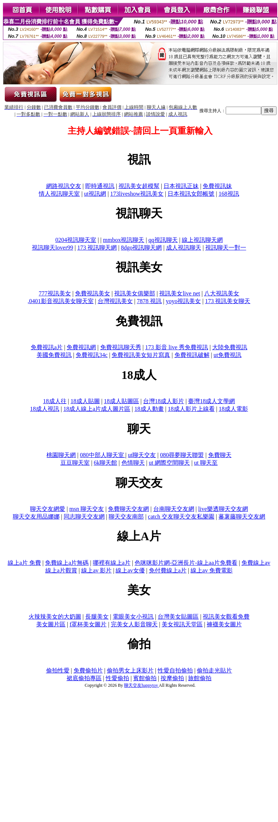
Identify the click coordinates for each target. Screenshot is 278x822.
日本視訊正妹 (181, 186)
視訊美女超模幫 (139, 186)
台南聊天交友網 (173, 509)
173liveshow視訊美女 (137, 194)
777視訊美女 (55, 293)
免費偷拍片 (88, 670)
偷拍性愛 (58, 670)
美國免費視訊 (54, 355)
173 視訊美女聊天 (227, 301)
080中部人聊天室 (102, 455)
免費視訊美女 (92, 293)
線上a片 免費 (24, 563)
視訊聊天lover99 (52, 247)
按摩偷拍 (172, 678)
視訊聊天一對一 (225, 247)
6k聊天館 (105, 463)
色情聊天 (133, 463)
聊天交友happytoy (141, 685)
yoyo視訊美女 (183, 301)
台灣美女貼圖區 (178, 616)
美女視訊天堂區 (182, 624)
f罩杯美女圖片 (88, 624)
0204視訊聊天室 (75, 240)
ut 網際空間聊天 (169, 463)
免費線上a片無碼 (67, 563)
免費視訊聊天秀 (120, 347)
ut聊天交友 (142, 455)
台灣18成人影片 (163, 401)
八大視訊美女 (221, 293)
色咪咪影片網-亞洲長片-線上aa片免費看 (186, 563)
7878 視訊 (149, 301)
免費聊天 (220, 455)
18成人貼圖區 (121, 401)
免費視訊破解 (192, 355)
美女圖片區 (50, 624)
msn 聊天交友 (86, 509)
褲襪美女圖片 (224, 624)
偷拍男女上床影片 (130, 670)
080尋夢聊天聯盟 (182, 455)
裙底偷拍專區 (84, 678)
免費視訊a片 (47, 347)
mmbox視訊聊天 (123, 240)
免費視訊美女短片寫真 (141, 355)
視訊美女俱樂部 (134, 293)
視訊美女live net (179, 293)
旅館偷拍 (199, 678)
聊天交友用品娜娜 (36, 516)
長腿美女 (97, 616)
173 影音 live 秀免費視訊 (176, 347)
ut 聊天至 (205, 463)
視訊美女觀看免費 (226, 616)
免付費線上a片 (168, 570)
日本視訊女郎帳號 (191, 194)
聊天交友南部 (126, 516)
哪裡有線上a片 (112, 563)
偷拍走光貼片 (214, 670)
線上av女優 (130, 570)
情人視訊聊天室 (59, 194)
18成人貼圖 (85, 401)
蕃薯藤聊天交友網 (241, 516)
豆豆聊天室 (75, 463)
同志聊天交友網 (84, 516)
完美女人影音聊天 (134, 624)
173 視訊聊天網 (97, 247)
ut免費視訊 (227, 355)
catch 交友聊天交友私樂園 (181, 516)
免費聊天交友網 (128, 509)
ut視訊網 (95, 194)
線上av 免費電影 (212, 570)
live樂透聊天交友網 (223, 509)
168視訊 (229, 194)
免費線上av (255, 563)
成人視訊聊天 (183, 247)
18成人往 (55, 401)
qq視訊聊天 (163, 240)
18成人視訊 (44, 409)
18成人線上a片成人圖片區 (96, 409)
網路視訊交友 (63, 186)
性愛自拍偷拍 (175, 670)
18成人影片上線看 (191, 409)
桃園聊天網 (61, 455)
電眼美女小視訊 (133, 616)
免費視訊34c (92, 355)
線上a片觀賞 (61, 570)
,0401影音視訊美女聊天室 (61, 301)
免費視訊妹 (217, 186)
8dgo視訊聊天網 (141, 247)
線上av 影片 (96, 570)
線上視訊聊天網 (202, 240)
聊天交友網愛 (47, 509)
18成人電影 (233, 409)
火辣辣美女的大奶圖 (55, 616)
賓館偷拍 (145, 678)
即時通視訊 (99, 186)
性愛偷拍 (117, 678)
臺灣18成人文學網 (211, 401)
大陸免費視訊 (229, 347)
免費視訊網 (81, 347)
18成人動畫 (149, 409)
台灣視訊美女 (115, 301)
